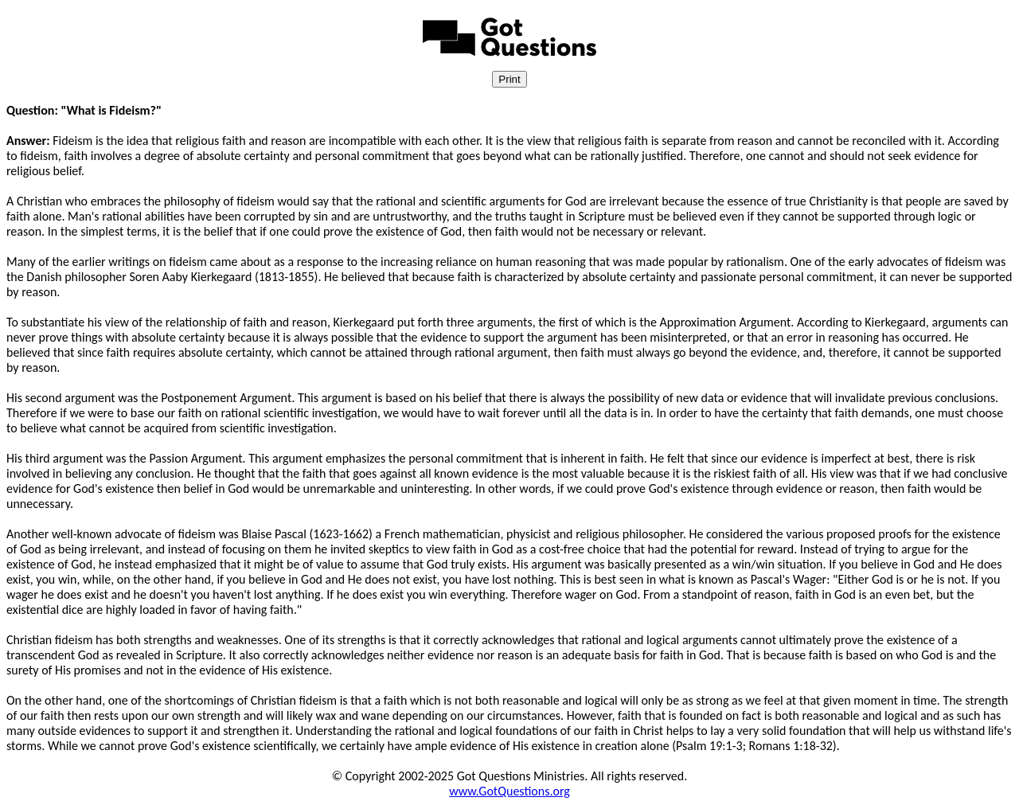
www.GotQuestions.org (509, 791)
